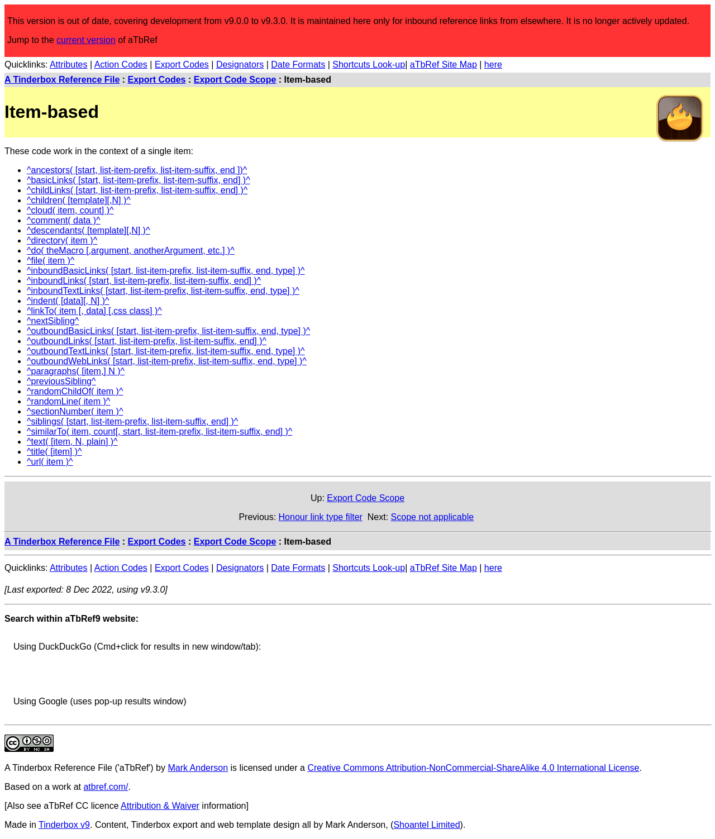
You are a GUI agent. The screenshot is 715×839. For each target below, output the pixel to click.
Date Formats (298, 64)
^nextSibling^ (53, 321)
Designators (240, 64)
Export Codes (182, 64)
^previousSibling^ (61, 381)
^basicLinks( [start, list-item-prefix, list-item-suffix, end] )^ (138, 180)
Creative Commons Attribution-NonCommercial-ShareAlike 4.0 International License (473, 768)
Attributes (69, 64)
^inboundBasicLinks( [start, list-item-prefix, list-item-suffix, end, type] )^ (166, 270)
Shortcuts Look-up (368, 64)
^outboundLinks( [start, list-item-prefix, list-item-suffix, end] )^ (146, 341)
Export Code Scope (235, 79)
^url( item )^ (50, 461)
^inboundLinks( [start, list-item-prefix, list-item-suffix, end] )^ (144, 280)
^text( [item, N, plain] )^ (72, 441)
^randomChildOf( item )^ (75, 391)
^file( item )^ (50, 260)
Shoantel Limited (426, 825)
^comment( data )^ (64, 220)
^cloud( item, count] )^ (70, 210)
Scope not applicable (432, 517)
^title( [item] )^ (54, 451)
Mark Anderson (198, 768)
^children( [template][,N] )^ (79, 200)
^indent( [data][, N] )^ (68, 301)
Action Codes (120, 64)
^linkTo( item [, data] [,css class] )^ (94, 311)
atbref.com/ (105, 787)
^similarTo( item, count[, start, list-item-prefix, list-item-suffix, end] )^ (159, 431)
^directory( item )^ (62, 240)
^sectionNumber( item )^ (75, 411)
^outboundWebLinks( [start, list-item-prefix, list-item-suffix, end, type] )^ (167, 361)
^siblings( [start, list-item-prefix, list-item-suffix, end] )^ (132, 421)
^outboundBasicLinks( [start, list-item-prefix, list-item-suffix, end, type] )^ (168, 331)
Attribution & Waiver (160, 806)
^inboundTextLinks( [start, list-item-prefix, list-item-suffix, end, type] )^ (163, 290)
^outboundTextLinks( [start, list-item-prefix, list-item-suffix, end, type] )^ (166, 351)
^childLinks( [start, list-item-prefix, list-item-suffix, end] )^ (137, 190)
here (493, 64)
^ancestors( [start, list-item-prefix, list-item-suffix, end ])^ (137, 170)
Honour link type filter (321, 517)
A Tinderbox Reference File (62, 79)
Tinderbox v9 (64, 825)
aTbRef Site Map (443, 64)
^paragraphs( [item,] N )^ (76, 371)
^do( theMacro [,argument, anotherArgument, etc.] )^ (131, 250)
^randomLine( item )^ (68, 401)
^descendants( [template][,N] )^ (88, 230)
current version (86, 40)
